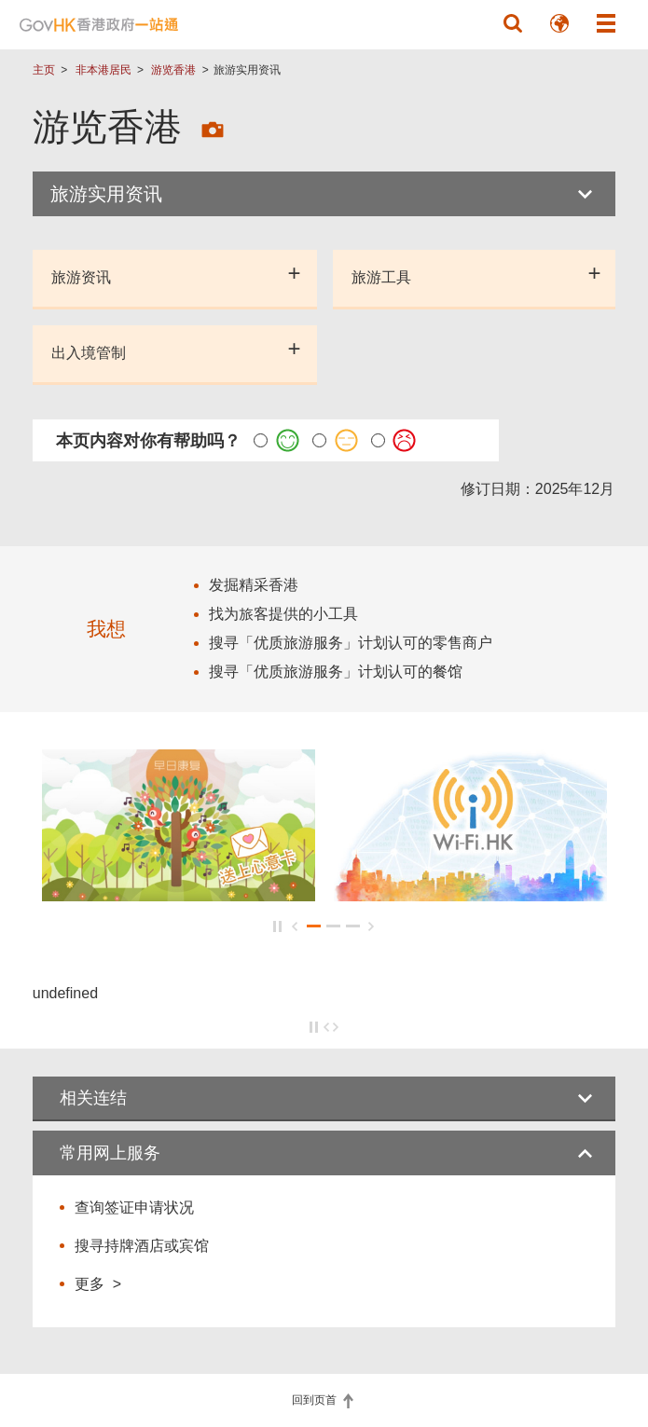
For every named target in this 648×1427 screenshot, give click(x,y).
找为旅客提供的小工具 (283, 614)
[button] (512, 23)
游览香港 (173, 69)
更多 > (98, 1283)
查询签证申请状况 (134, 1207)
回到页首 (315, 1399)
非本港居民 (103, 69)
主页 (44, 69)
